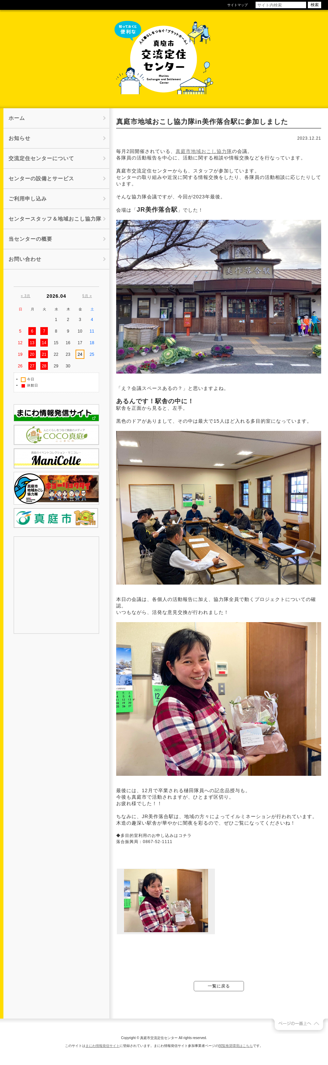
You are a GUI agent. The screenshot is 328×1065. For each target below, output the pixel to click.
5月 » (87, 296)
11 (92, 331)
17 (80, 342)
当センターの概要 (30, 239)
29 (56, 366)
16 (68, 342)
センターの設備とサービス (41, 178)
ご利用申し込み (28, 198)
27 (32, 366)
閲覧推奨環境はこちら (236, 1046)
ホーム (17, 118)
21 (44, 354)
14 (44, 342)
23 (68, 354)
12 (20, 342)
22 (56, 354)
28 (44, 366)
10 (80, 331)
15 (56, 342)
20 (32, 354)
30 (68, 366)
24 (80, 354)
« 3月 (25, 296)
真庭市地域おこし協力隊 (204, 151)
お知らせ (19, 138)
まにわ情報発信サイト (102, 1046)
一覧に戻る (219, 986)
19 (20, 354)
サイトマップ (237, 5)
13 (32, 342)
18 (92, 342)
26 (20, 366)
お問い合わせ (25, 259)
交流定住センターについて (41, 158)
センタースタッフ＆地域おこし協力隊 (55, 219)
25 (92, 354)
